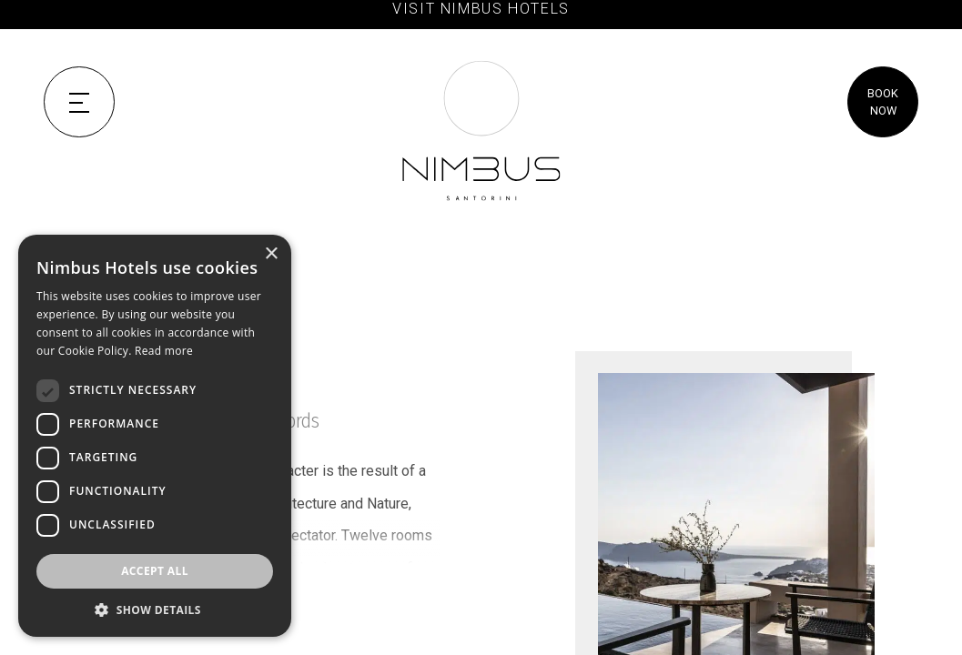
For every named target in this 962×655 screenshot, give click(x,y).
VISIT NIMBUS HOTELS (481, 8)
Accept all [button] (154, 571)
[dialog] (154, 436)
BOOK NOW (882, 101)
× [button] (271, 254)
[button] (154, 609)
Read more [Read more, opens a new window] (164, 350)
